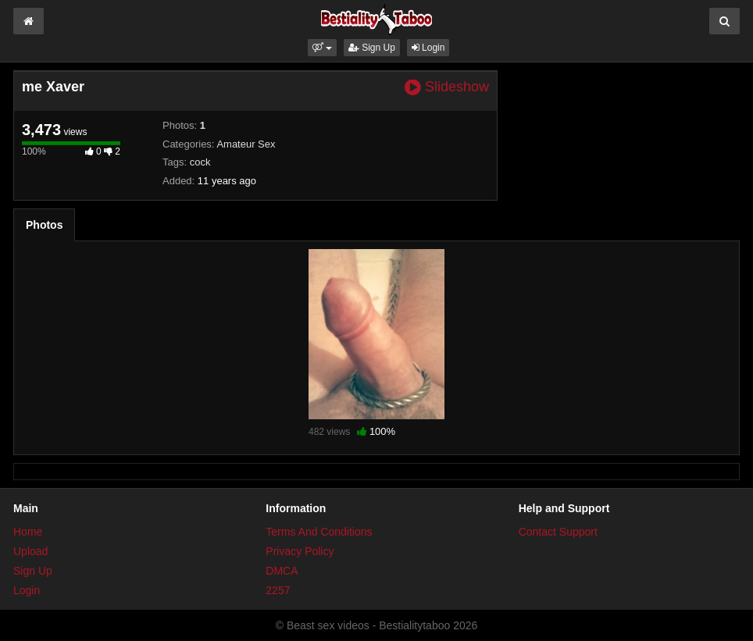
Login (428, 47)
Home (27, 531)
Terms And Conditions (319, 531)
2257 (278, 590)
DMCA (282, 570)
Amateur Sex (245, 144)
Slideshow (447, 87)
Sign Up (371, 47)
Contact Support (558, 531)
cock (200, 162)
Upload (30, 551)
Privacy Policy (300, 551)
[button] (322, 47)
